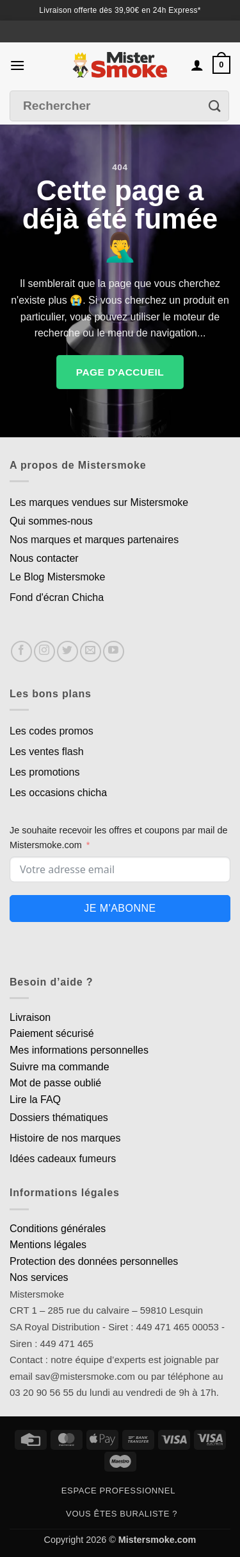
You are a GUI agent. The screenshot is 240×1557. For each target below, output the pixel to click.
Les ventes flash (47, 751)
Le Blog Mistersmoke (57, 576)
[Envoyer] (215, 106)
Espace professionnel (118, 1490)
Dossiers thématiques (59, 1117)
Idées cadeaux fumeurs (63, 1158)
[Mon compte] (197, 65)
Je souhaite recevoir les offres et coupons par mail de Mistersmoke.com (119, 837)
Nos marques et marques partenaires (94, 539)
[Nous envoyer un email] (90, 651)
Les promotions (44, 772)
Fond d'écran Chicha (57, 597)
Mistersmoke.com (157, 1540)
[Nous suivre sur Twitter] (67, 651)
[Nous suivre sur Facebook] (21, 651)
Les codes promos (51, 731)
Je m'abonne (120, 908)
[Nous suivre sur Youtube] (113, 651)
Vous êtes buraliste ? (121, 1513)
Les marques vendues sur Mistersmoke (99, 502)
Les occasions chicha (58, 792)
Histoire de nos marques (65, 1138)
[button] (17, 65)
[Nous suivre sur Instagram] (44, 651)
